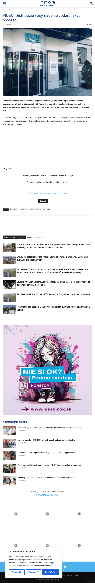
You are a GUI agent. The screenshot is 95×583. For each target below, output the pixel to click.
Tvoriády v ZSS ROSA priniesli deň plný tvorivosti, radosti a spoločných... (47, 453)
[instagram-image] (16, 514)
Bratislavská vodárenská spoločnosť (32, 210)
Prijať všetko (50, 572)
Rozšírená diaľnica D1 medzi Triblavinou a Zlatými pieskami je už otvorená (53, 294)
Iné (10, 10)
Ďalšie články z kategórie (14, 238)
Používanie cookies (65, 575)
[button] (4, 3)
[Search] (91, 3)
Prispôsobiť (16, 572)
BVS (48, 210)
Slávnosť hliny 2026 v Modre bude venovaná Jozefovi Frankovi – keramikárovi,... (50, 428)
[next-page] (8, 319)
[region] (33, 562)
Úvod (4, 10)
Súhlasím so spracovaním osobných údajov (49, 193)
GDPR (76, 575)
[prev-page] (4, 319)
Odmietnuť (33, 572)
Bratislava (13, 210)
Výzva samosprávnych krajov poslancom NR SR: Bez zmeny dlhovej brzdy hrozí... (50, 465)
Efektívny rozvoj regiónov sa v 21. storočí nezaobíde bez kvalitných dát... (47, 477)
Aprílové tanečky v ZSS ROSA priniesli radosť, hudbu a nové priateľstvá (46, 440)
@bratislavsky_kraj (47, 495)
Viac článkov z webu (35, 238)
